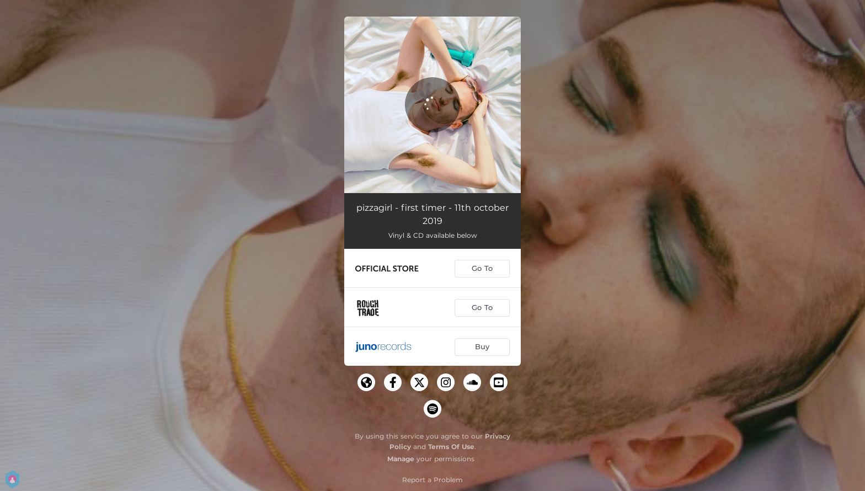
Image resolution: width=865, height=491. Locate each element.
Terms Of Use (451, 446)
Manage (400, 459)
